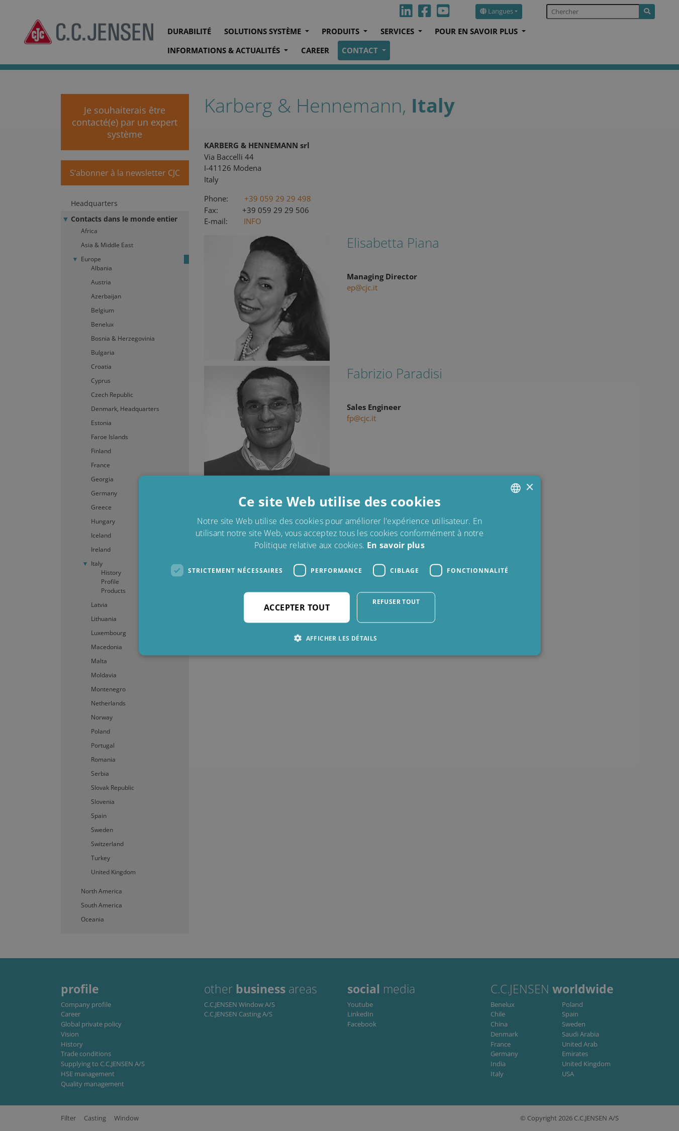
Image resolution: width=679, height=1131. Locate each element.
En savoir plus (396, 545)
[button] (339, 638)
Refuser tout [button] (396, 601)
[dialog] (339, 565)
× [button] (529, 487)
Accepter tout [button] (297, 607)
